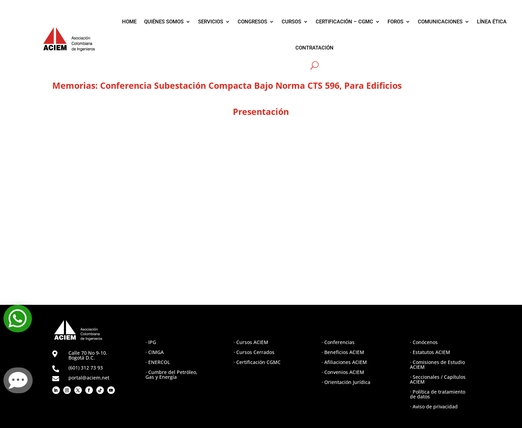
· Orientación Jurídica (346, 382)
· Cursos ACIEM (250, 342)
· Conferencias (338, 342)
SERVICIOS (210, 22)
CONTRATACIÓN (314, 48)
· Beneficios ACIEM (343, 352)
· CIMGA (154, 352)
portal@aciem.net (88, 377)
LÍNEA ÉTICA (492, 22)
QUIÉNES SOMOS (164, 22)
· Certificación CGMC (257, 362)
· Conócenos (424, 342)
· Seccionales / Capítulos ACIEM (438, 379)
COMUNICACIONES (440, 22)
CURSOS (291, 22)
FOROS (395, 22)
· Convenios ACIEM (343, 372)
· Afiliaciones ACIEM (344, 362)
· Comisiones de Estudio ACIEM (437, 364)
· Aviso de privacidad (434, 406)
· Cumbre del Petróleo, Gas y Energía (171, 374)
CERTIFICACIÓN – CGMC (344, 22)
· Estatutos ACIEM (430, 352)
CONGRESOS (252, 22)
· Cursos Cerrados (253, 352)
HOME (129, 22)
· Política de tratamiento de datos (437, 394)
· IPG (150, 342)
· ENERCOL (157, 362)
